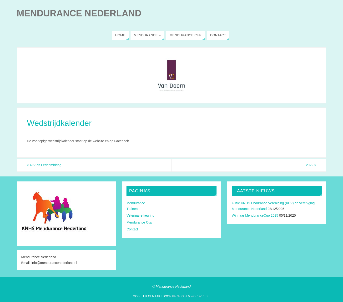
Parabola (179, 296)
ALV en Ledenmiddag (44, 165)
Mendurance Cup (139, 222)
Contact (132, 229)
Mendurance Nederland (79, 13)
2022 (311, 165)
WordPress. (200, 296)
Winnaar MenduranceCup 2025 (255, 215)
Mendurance (135, 203)
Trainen (132, 209)
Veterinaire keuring (140, 215)
